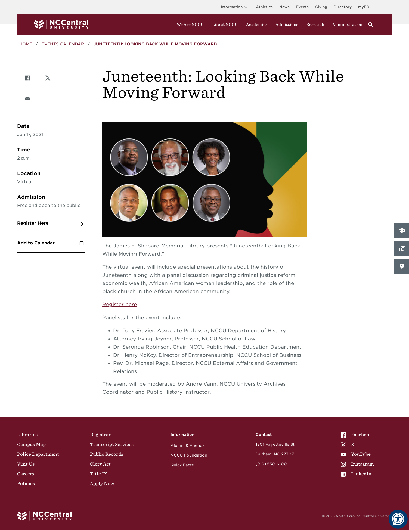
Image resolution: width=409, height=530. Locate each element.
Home (25, 44)
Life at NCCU (225, 24)
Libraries (27, 434)
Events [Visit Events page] (302, 7)
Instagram (357, 463)
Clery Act (100, 463)
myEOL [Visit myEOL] (365, 7)
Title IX (98, 473)
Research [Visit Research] (315, 24)
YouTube (356, 454)
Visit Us (26, 463)
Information (235, 7)
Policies (26, 483)
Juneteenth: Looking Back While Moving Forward (155, 44)
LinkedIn (356, 473)
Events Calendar (63, 44)
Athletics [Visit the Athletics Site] (264, 7)
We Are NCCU (190, 24)
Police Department (38, 454)
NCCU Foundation (189, 455)
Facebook (356, 434)
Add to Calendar (36, 243)
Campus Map (31, 444)
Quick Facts (182, 465)
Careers (25, 473)
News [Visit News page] (284, 7)
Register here (119, 304)
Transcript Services (112, 444)
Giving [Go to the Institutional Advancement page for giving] (321, 7)
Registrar (100, 434)
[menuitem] (357, 434)
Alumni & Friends (188, 445)
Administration (347, 24)
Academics (256, 24)
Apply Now (102, 483)
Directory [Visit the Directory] (343, 7)
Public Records (106, 454)
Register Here (32, 223)
